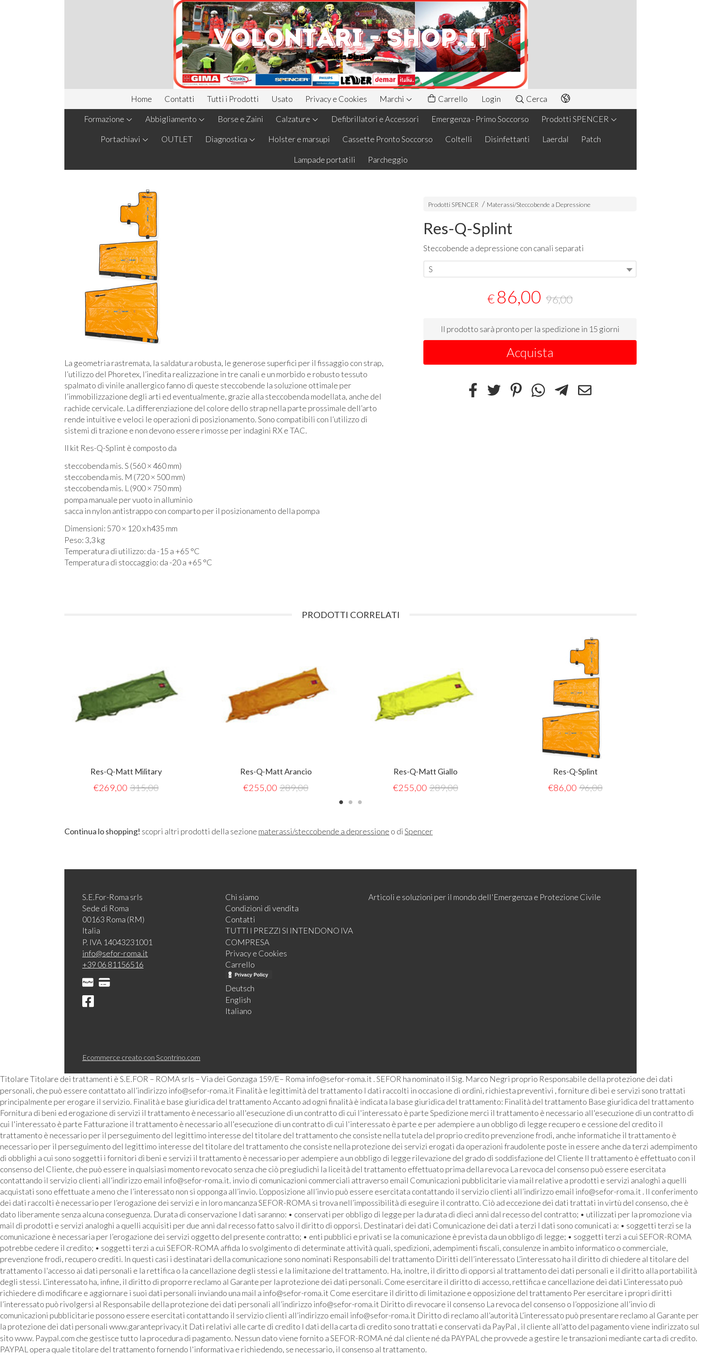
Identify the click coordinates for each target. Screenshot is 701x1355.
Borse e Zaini (240, 119)
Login (491, 99)
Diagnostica (230, 139)
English (238, 1000)
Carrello (447, 99)
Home (141, 99)
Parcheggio (388, 159)
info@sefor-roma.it (115, 953)
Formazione (108, 119)
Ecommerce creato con (141, 1057)
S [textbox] (431, 269)
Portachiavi (125, 139)
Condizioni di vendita (262, 908)
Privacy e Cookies (336, 99)
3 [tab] (360, 801)
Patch (591, 139)
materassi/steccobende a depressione (323, 831)
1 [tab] (341, 801)
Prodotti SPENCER (579, 119)
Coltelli (458, 139)
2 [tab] (350, 801)
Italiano (238, 1011)
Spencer (419, 831)
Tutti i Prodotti (233, 99)
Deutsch (239, 988)
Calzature (297, 119)
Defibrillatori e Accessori (375, 119)
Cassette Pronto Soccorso (387, 139)
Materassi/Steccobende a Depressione (539, 204)
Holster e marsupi (299, 139)
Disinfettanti (507, 139)
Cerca (531, 99)
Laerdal (555, 139)
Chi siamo (242, 897)
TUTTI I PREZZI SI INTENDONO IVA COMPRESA (289, 936)
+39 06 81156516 (113, 964)
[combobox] (530, 269)
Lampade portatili (324, 159)
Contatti (179, 99)
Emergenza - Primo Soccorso (480, 119)
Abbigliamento (175, 119)
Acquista (530, 352)
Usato (282, 99)
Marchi (396, 99)
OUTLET (177, 139)
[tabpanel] (125, 715)
